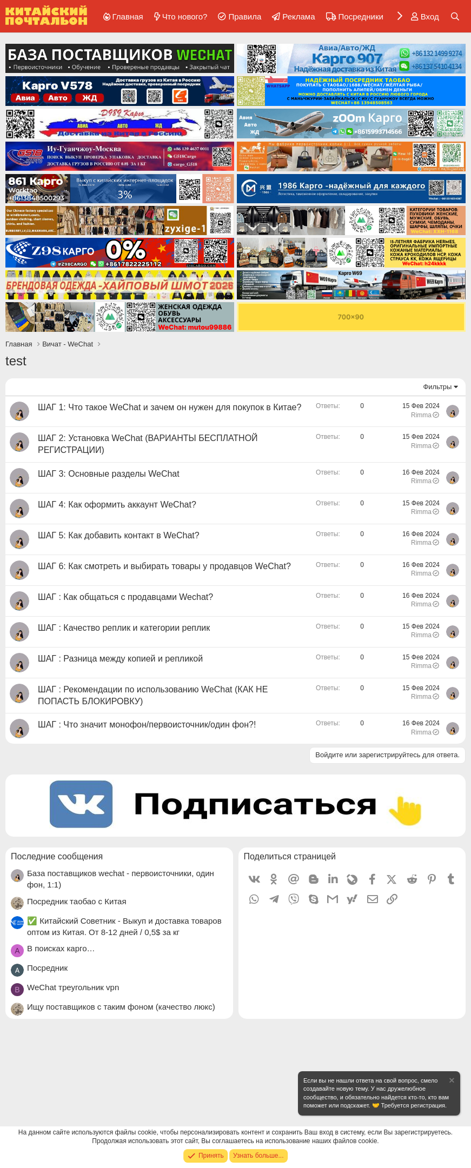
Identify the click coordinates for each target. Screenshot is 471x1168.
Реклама (298, 16)
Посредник (47, 967)
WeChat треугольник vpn (73, 987)
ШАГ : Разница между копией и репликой (120, 658)
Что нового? (185, 16)
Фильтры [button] (437, 387)
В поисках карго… (61, 948)
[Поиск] (455, 16)
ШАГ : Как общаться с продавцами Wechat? (125, 597)
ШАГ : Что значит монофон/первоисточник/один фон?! (147, 724)
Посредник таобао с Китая (77, 901)
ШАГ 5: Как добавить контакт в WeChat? (119, 535)
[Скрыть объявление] (451, 1082)
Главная (127, 16)
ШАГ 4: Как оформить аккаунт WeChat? (117, 504)
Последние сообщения (57, 856)
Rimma (425, 415)
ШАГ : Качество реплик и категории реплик (124, 627)
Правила (244, 16)
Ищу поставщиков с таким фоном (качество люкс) (121, 1006)
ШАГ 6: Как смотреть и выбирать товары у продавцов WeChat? (164, 566)
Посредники (361, 16)
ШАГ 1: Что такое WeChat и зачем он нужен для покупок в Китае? (169, 407)
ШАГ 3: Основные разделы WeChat (109, 473)
